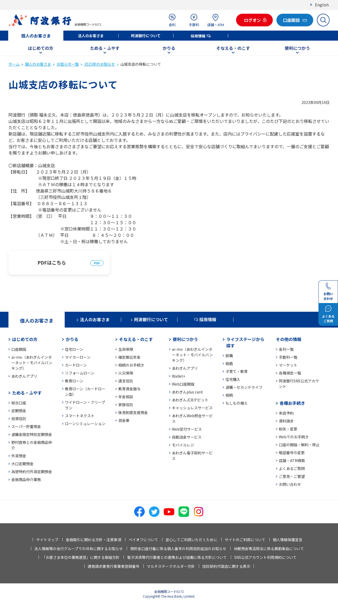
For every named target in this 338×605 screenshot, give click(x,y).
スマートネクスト (80, 415)
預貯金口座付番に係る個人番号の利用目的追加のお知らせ (178, 548)
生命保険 (125, 349)
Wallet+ (178, 376)
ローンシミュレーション (85, 423)
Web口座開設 (183, 384)
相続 (229, 395)
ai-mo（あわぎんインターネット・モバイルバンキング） (31, 362)
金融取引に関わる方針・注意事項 (93, 539)
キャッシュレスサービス (192, 407)
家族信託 (125, 404)
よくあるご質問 (292, 468)
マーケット (288, 365)
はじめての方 (40, 48)
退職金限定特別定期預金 (31, 434)
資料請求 (286, 421)
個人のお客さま (36, 35)
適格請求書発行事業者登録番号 (113, 566)
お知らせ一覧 (68, 64)
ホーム (14, 64)
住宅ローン (74, 349)
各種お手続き (292, 403)
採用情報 (198, 36)
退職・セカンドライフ (244, 387)
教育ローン (74, 380)
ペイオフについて (143, 539)
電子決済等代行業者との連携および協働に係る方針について (177, 557)
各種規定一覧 (290, 373)
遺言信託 (125, 380)
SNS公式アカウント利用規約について (265, 557)
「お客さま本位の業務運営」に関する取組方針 (81, 557)
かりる (169, 48)
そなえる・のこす (233, 48)
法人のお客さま (91, 35)
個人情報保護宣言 (287, 539)
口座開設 (18, 349)
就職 (229, 355)
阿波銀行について (146, 35)
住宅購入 (233, 379)
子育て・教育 (237, 371)
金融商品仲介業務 (26, 479)
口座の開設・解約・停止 (299, 444)
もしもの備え (237, 403)
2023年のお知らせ (99, 64)
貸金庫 (123, 420)
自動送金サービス (186, 437)
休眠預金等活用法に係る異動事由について (269, 548)
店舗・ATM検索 (292, 460)
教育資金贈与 (129, 388)
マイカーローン (78, 357)
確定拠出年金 (129, 357)
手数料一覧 (288, 357)
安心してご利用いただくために (191, 539)
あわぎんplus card (187, 392)
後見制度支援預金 (133, 412)
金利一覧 (286, 349)
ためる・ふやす (105, 48)
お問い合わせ (290, 484)
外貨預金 (18, 455)
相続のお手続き (131, 365)
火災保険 (125, 373)
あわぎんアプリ (24, 376)
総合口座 (18, 402)
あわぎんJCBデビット (190, 399)
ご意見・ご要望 (292, 476)
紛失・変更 (288, 428)
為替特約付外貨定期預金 (31, 471)
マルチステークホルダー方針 (171, 566)
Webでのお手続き (294, 436)
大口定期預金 (22, 463)
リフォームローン (79, 373)
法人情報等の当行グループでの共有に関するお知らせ (78, 548)
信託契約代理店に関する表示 (226, 566)
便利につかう (297, 48)
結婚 (229, 363)
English (322, 4)
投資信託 (18, 418)
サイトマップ (47, 539)
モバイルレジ (183, 445)
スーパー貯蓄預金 (26, 426)
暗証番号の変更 (292, 452)
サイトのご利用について (245, 539)
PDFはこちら (51, 262)
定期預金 (18, 410)
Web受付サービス (187, 429)
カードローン (76, 365)
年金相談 (125, 396)
